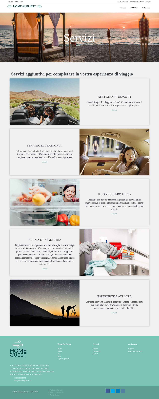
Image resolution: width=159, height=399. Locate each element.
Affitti (122, 8)
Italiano (10, 2)
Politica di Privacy (56, 390)
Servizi (95, 354)
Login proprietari (123, 2)
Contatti (146, 8)
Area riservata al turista (137, 2)
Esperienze (96, 351)
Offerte (134, 8)
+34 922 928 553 (20, 378)
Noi (58, 354)
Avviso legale (54, 395)
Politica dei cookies (56, 393)
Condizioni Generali (135, 351)
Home (59, 349)
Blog (59, 356)
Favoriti (148, 2)
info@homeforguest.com (22, 380)
